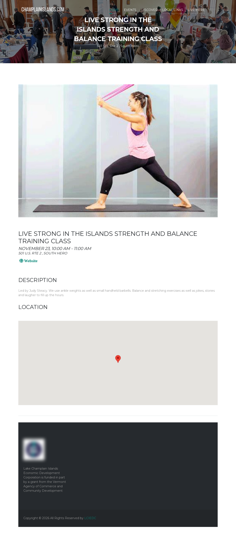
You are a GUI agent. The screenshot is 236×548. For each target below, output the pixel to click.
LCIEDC (90, 518)
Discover (149, 10)
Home (114, 10)
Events (130, 10)
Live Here (196, 10)
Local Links (172, 10)
